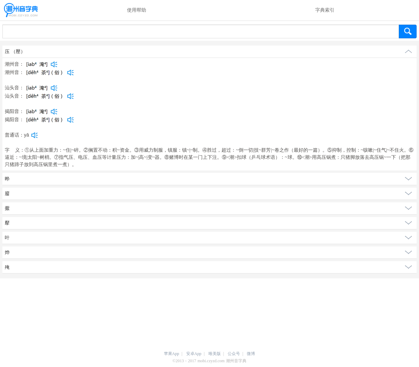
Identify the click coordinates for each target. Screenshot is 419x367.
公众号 (234, 354)
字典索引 (324, 10)
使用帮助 (136, 10)
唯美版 (214, 354)
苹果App (171, 354)
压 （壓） (15, 51)
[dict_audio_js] (54, 64)
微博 (251, 354)
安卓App (194, 354)
